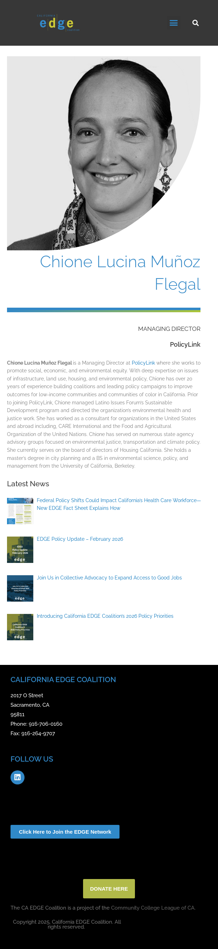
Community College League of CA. (153, 908)
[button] (173, 23)
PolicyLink (143, 363)
